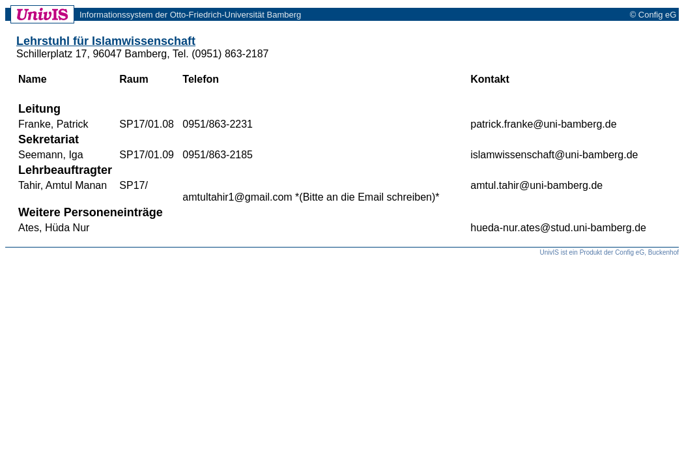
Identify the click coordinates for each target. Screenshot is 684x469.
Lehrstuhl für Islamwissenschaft (105, 41)
